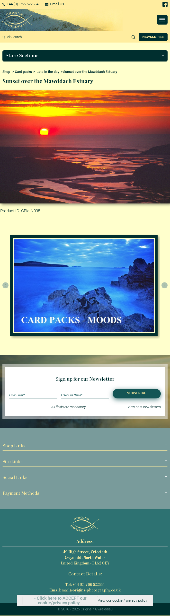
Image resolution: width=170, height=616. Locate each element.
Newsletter (153, 37)
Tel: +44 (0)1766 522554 (85, 585)
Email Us (54, 4)
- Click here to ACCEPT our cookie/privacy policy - (60, 600)
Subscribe (136, 393)
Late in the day (47, 72)
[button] (85, 56)
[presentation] (5, 285)
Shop (6, 72)
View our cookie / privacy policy (122, 600)
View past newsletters (144, 407)
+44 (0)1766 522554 (20, 4)
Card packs (23, 72)
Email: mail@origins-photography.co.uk (85, 591)
